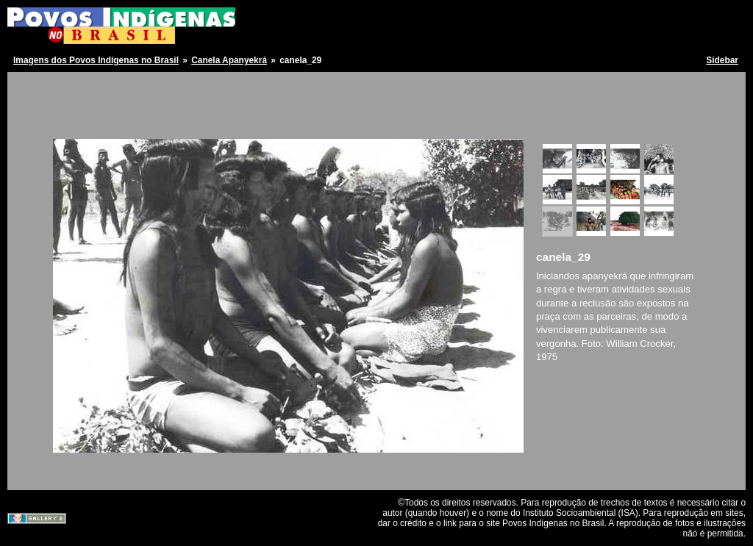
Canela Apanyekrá (229, 60)
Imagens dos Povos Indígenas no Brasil (96, 60)
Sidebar (722, 60)
